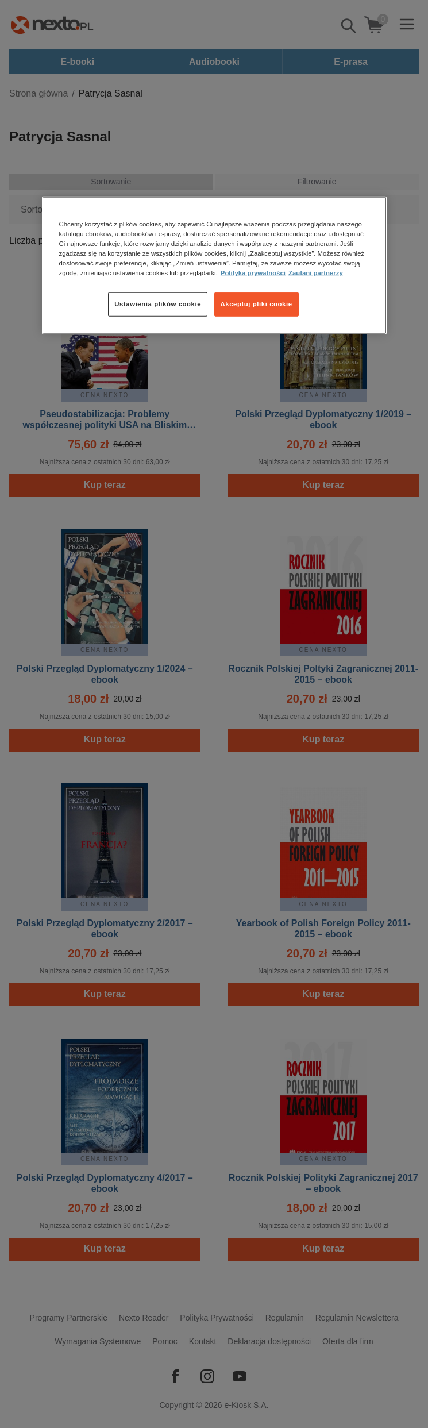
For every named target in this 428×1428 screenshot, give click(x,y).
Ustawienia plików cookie (157, 304)
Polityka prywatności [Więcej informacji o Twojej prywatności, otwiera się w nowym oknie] (253, 273)
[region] (214, 265)
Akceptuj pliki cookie (256, 304)
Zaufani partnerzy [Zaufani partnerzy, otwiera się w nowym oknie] (315, 273)
